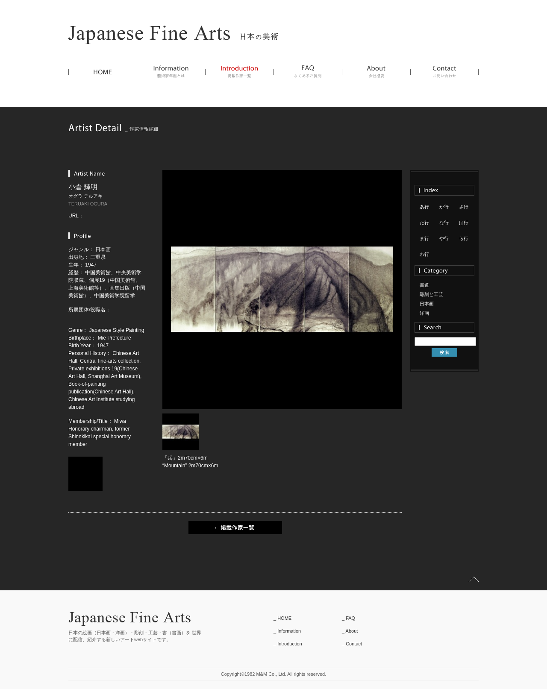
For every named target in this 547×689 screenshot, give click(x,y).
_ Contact (352, 643)
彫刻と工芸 (431, 294)
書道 (424, 284)
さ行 (463, 206)
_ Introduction (288, 643)
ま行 (424, 238)
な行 (444, 222)
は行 (463, 222)
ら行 (463, 238)
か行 (444, 206)
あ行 (424, 206)
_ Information (287, 630)
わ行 (424, 254)
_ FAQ (348, 618)
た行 (424, 222)
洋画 (424, 313)
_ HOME (282, 618)
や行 (444, 238)
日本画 (427, 303)
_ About (350, 630)
